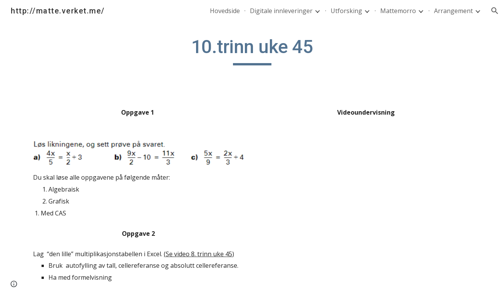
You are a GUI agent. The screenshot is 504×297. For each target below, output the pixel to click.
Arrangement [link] (453, 11)
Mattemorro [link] (398, 11)
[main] (252, 50)
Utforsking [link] (346, 11)
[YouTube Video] (366, 174)
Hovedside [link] (225, 11)
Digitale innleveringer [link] (281, 11)
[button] (495, 11)
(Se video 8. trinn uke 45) (199, 254)
